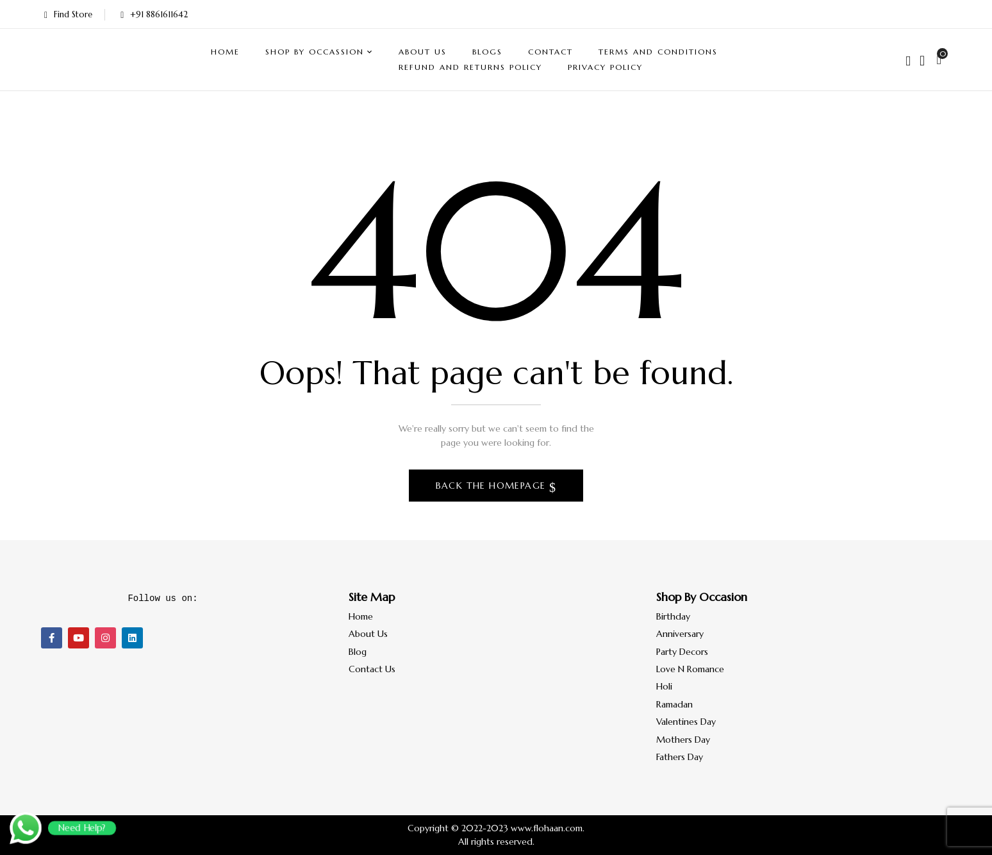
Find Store (68, 14)
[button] (941, 60)
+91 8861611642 (154, 14)
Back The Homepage (492, 485)
